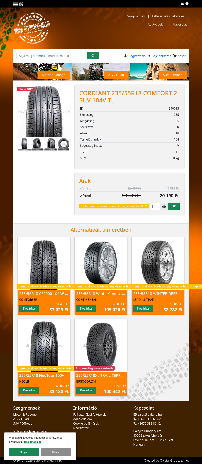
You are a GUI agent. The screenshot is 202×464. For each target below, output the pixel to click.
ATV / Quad (21, 419)
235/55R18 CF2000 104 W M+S (46, 293)
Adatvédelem (157, 24)
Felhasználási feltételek (168, 16)
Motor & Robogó (25, 414)
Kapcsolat (180, 24)
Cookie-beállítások (86, 423)
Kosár (182, 56)
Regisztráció (137, 56)
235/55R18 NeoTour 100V (41, 375)
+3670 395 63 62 (149, 419)
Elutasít (56, 452)
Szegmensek (136, 16)
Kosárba (29, 308)
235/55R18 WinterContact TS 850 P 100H (112, 293)
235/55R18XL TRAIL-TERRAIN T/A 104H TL (112, 375)
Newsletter (80, 428)
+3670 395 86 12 (149, 423)
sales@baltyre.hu (150, 414)
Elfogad (24, 452)
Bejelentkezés (161, 56)
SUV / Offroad (23, 423)
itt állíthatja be (32, 442)
